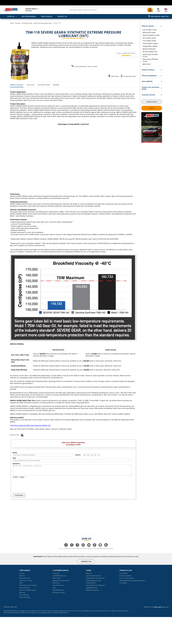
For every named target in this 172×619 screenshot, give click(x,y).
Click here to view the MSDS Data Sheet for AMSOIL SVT (30, 425)
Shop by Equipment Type (93, 582)
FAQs (54, 590)
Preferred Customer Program (28, 587)
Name (15, 453)
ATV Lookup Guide (149, 38)
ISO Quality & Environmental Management (132, 582)
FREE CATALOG (46, 16)
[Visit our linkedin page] (100, 548)
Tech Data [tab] (31, 85)
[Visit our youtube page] (89, 548)
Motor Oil (89, 575)
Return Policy (57, 580)
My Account (56, 585)
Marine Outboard (149, 49)
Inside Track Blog (24, 599)
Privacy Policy (123, 575)
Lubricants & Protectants (93, 578)
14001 (160, 609)
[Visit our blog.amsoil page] (106, 548)
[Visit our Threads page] (83, 548)
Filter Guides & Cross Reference (95, 587)
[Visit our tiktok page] (94, 548)
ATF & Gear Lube (27, 23)
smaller (15, 479)
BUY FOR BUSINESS (29, 16)
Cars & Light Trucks (150, 30)
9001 (155, 609)
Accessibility (123, 585)
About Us (22, 578)
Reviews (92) (17, 435)
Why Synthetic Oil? (24, 580)
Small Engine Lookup (150, 43)
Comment (16, 463)
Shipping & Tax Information (61, 582)
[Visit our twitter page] (71, 548)
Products (18, 23)
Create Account (151, 102)
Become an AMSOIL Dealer (27, 592)
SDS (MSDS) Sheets (59, 592)
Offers (21, 585)
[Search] (98, 10)
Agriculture (147, 64)
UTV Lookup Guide (149, 41)
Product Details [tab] (16, 85)
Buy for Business (24, 590)
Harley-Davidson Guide (151, 35)
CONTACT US (62, 16)
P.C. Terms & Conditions (126, 580)
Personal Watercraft (150, 52)
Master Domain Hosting (11, 614)
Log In (152, 108)
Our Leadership (24, 597)
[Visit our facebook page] (66, 548)
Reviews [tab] (56, 85)
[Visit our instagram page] (77, 548)
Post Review (19, 497)
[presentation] (29, 487)
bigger (22, 479)
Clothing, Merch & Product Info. (95, 580)
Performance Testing (25, 582)
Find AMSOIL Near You (159, 16)
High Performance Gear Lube (43, 23)
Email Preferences (58, 587)
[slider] (126, 55)
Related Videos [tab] (44, 85)
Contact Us (56, 575)
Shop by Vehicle (91, 585)
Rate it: (78, 455)
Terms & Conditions (125, 578)
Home (12, 23)
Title (14, 458)
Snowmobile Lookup (150, 46)
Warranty (22, 594)
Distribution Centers (59, 594)
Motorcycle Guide (149, 32)
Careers (21, 575)
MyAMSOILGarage (91, 590)
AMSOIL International (92, 592)
